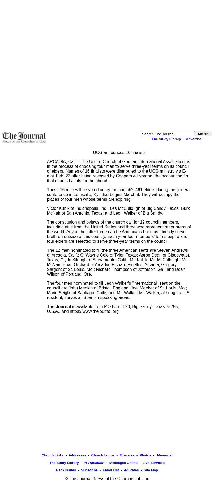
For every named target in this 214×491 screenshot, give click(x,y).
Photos (145, 455)
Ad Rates (131, 470)
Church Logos (103, 455)
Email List (111, 470)
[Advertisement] (60, 65)
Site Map (151, 470)
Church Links (53, 455)
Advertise (194, 139)
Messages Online (123, 463)
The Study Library (166, 139)
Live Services (154, 463)
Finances (126, 455)
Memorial (164, 455)
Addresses (77, 455)
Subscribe (89, 470)
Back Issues (66, 470)
